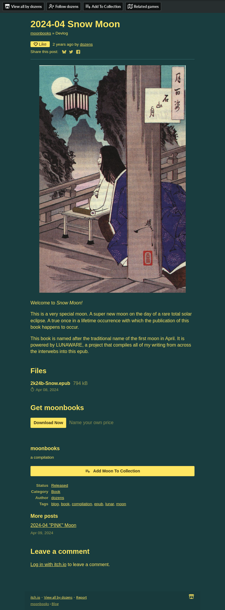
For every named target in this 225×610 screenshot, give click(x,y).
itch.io (35, 597)
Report (81, 597)
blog (55, 504)
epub (98, 504)
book (65, 504)
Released (59, 485)
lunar (109, 504)
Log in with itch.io (48, 564)
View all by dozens (58, 597)
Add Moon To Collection (112, 471)
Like (40, 44)
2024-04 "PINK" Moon (53, 525)
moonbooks (40, 33)
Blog (55, 604)
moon (121, 504)
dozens (86, 44)
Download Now (48, 422)
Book (55, 491)
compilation (82, 504)
